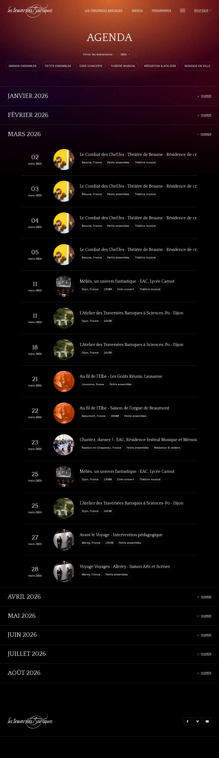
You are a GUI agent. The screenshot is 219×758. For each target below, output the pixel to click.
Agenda (137, 10)
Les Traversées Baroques (104, 10)
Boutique (201, 10)
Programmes (161, 10)
